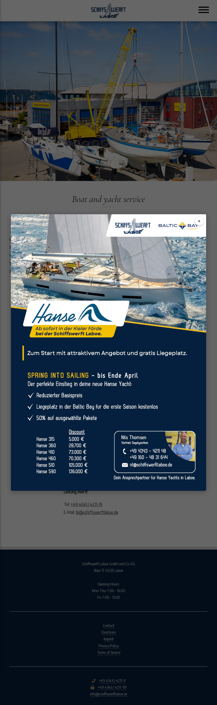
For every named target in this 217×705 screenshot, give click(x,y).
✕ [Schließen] (199, 221)
